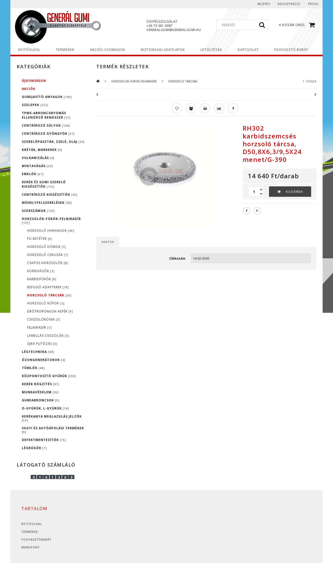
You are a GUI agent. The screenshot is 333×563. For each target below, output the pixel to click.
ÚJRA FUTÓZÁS (42, 343)
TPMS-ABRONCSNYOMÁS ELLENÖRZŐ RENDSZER (46, 115)
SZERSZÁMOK (38, 211)
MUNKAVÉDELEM (40, 392)
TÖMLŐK (33, 368)
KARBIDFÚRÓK (41, 279)
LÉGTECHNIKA (38, 352)
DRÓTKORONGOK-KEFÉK (50, 311)
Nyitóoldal (31, 524)
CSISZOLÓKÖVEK (43, 319)
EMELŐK (33, 174)
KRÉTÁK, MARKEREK (42, 150)
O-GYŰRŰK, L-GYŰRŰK (45, 408)
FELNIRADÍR (39, 327)
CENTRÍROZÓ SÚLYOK (46, 125)
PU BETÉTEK (39, 238)
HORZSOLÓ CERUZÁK (47, 255)
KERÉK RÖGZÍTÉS (40, 384)
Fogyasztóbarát (36, 539)
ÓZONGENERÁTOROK (43, 360)
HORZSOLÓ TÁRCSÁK (49, 295)
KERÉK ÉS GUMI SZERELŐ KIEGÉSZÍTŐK (44, 184)
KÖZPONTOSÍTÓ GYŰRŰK (49, 376)
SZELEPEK (35, 105)
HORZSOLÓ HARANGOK (50, 230)
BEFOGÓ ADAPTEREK (48, 287)
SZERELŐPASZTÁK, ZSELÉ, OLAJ (53, 141)
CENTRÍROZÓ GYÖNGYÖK (48, 133)
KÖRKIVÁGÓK (41, 271)
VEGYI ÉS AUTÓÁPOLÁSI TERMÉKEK (53, 430)
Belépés (264, 4)
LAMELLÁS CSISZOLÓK (48, 335)
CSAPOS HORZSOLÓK (47, 263)
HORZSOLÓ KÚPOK (46, 303)
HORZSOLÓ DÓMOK (46, 246)
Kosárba (294, 191)
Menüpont (30, 547)
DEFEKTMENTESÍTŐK (44, 440)
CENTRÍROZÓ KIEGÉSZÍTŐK (50, 194)
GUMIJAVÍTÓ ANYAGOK (47, 97)
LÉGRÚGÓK (34, 448)
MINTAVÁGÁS (37, 166)
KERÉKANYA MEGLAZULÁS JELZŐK (52, 418)
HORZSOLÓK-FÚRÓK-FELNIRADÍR (51, 221)
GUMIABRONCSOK (40, 400)
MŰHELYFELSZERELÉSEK (47, 202)
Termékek (29, 532)
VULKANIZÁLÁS (38, 158)
